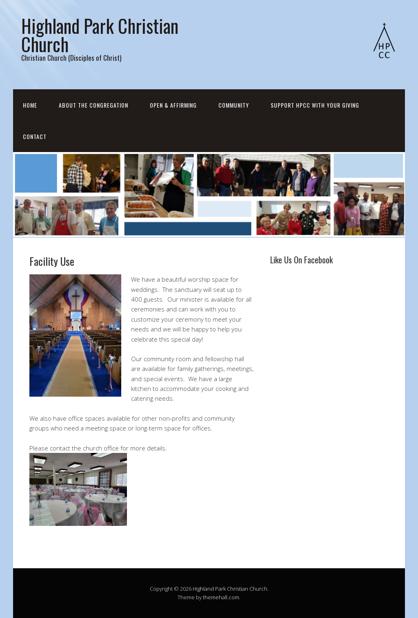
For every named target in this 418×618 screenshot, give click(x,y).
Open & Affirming (173, 105)
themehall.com (221, 597)
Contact (35, 136)
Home (30, 105)
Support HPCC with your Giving (315, 105)
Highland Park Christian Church (99, 34)
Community (233, 105)
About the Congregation (93, 105)
